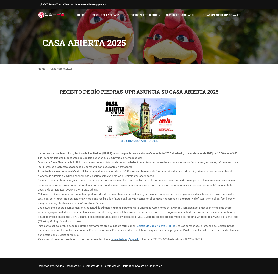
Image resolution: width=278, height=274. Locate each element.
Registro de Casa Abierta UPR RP (155, 225)
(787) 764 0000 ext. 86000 (56, 4)
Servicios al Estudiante (142, 15)
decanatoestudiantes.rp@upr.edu (90, 4)
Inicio (81, 15)
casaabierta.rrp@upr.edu (125, 239)
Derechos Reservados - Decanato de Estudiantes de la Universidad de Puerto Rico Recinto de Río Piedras (100, 266)
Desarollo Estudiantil (180, 15)
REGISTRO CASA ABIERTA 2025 (139, 140)
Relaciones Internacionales (221, 15)
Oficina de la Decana (105, 15)
